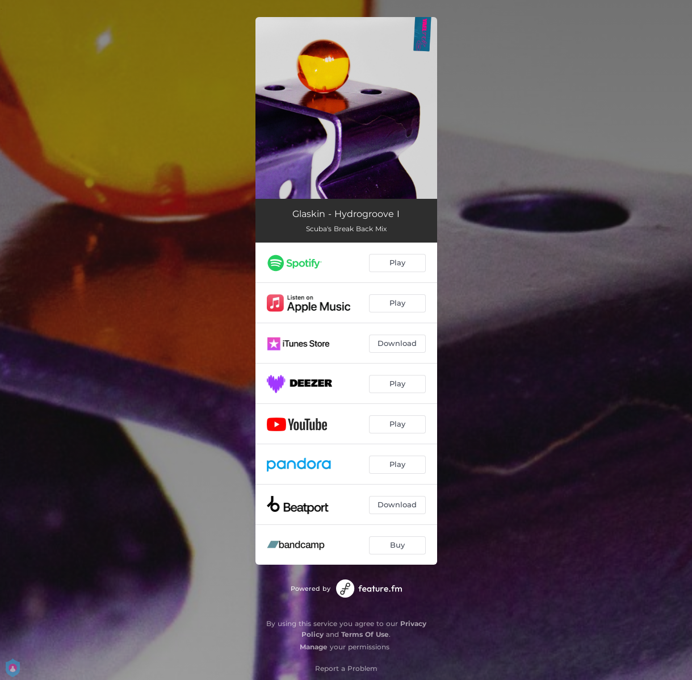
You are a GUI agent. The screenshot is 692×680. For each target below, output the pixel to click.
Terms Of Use (365, 634)
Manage (314, 647)
